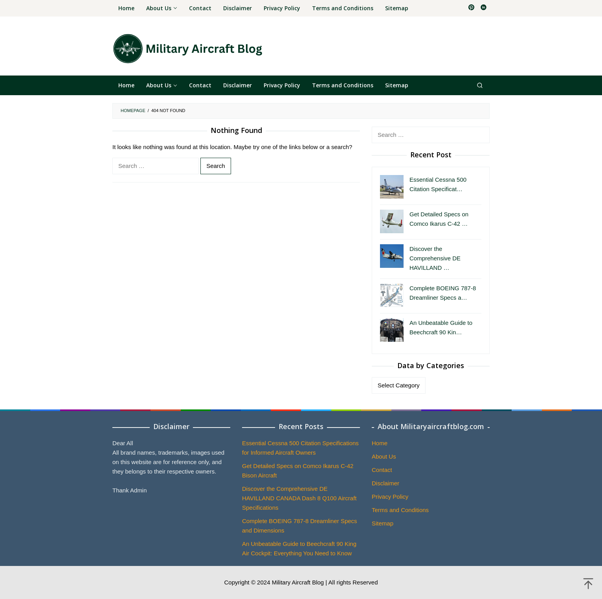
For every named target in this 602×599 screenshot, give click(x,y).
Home (379, 443)
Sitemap (382, 523)
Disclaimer (385, 483)
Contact (382, 469)
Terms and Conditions (400, 510)
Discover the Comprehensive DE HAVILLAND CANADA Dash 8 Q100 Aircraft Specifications (299, 498)
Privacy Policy (390, 496)
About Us (384, 456)
